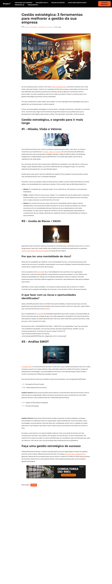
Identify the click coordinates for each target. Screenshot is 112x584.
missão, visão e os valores (52, 152)
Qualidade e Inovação (45, 27)
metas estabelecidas (58, 87)
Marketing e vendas (64, 549)
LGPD (85, 571)
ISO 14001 (86, 564)
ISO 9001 (41, 274)
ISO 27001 (86, 551)
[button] (48, 2)
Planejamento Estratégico (67, 559)
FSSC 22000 (86, 556)
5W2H (48, 312)
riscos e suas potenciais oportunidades (35, 253)
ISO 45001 (86, 561)
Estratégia (61, 556)
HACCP (85, 559)
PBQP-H (85, 574)
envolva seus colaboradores (75, 470)
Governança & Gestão (65, 554)
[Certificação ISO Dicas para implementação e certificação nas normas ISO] (6, 3)
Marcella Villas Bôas (31, 27)
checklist (40, 317)
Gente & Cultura (63, 551)
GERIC (85, 566)
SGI (84, 569)
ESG (84, 554)
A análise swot (27, 370)
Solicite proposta (104, 3)
